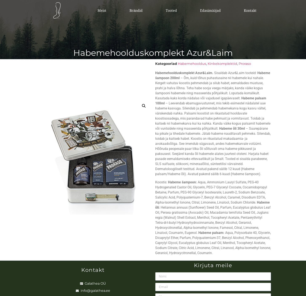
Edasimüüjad (210, 10)
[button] (144, 106)
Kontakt (250, 10)
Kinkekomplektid (222, 64)
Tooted (171, 10)
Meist (102, 10)
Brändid (136, 10)
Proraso (245, 64)
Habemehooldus (192, 64)
